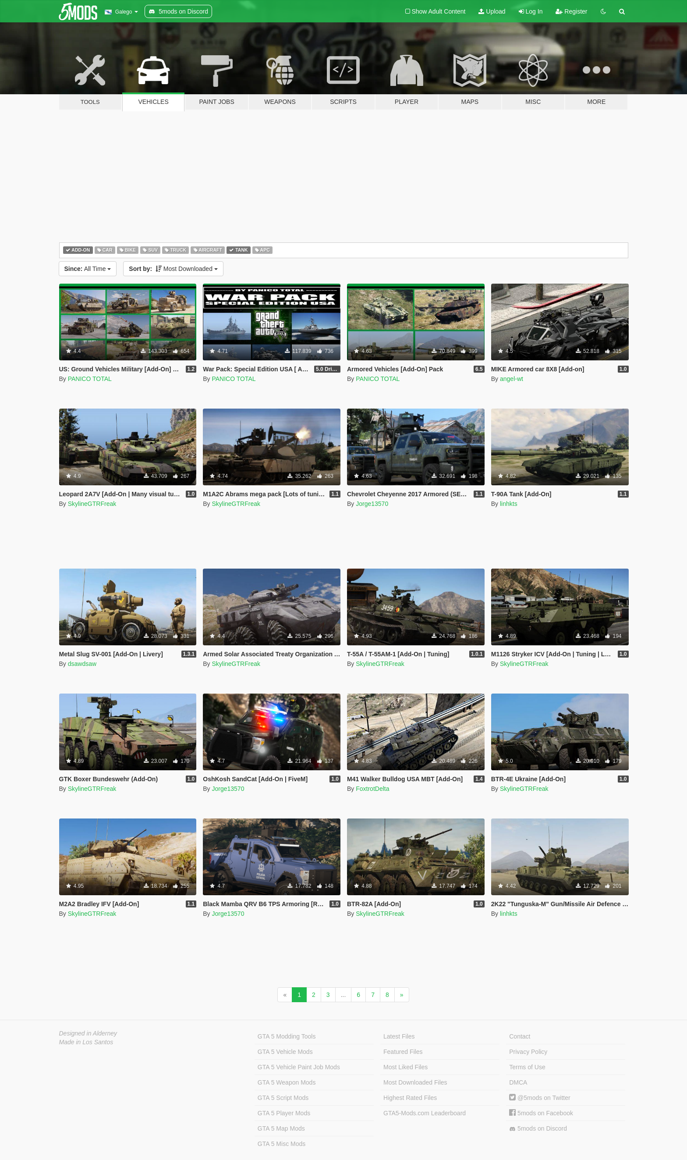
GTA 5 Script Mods (283, 1097)
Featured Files (402, 1051)
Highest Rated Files (410, 1097)
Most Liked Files (405, 1067)
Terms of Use (527, 1067)
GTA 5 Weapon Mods (287, 1082)
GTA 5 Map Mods (281, 1128)
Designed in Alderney (88, 1033)
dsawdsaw (82, 663)
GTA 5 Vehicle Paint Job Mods (299, 1067)
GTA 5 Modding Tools (287, 1036)
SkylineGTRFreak (92, 503)
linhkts (508, 503)
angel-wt (511, 378)
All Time (87, 268)
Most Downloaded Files (415, 1082)
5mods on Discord (538, 1128)
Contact (519, 1036)
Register (571, 11)
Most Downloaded (173, 268)
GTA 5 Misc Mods (281, 1143)
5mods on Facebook (541, 1113)
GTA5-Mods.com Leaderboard (424, 1113)
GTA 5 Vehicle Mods (285, 1051)
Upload (491, 11)
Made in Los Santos (86, 1042)
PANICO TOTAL (90, 378)
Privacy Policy (528, 1051)
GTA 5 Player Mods (284, 1113)
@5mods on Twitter (539, 1098)
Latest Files (399, 1036)
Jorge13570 (372, 503)
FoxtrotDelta (372, 788)
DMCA (518, 1082)
